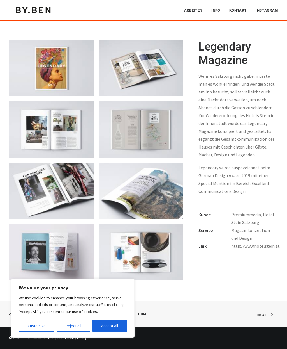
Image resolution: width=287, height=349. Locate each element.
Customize (37, 325)
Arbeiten (193, 10)
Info (215, 10)
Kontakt (238, 10)
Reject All (73, 325)
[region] (73, 308)
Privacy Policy (76, 338)
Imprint (57, 338)
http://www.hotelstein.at (255, 246)
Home (143, 314)
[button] (51, 68)
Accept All (109, 325)
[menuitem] (195, 10)
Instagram (267, 10)
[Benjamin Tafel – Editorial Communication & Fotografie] (33, 10)
